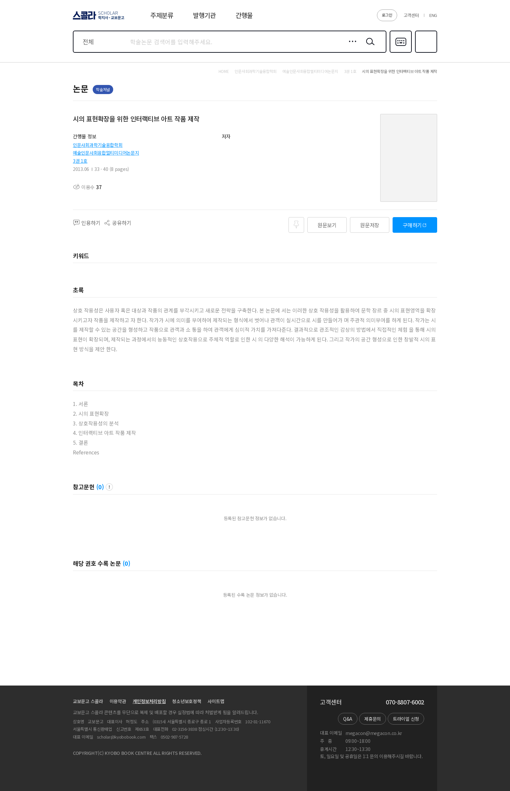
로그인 (387, 15)
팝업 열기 (109, 487)
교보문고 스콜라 (88, 701)
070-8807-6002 (405, 702)
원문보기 (327, 225)
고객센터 (411, 15)
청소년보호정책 (186, 701)
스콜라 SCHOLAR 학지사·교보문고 (97, 19)
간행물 (244, 15)
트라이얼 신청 (406, 718)
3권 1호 (80, 161)
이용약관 (118, 701)
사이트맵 (216, 701)
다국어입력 (400, 52)
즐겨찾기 (425, 52)
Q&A (347, 718)
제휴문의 (372, 718)
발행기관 (204, 15)
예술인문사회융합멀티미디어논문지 (106, 152)
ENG (433, 15)
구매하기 (412, 225)
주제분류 (161, 15)
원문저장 (369, 225)
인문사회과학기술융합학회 (98, 145)
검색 (369, 46)
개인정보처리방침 (149, 701)
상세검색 (351, 46)
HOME (224, 71)
